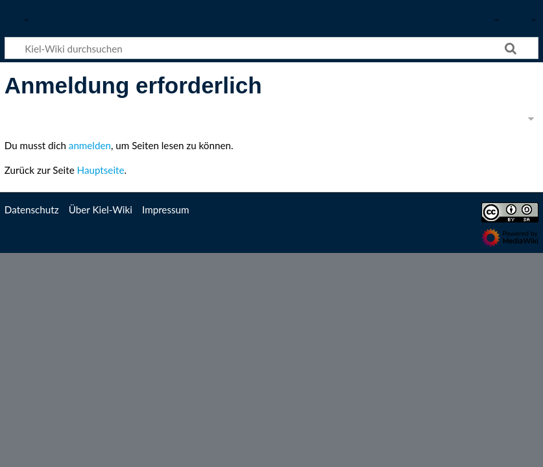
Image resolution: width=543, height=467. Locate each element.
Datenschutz (32, 209)
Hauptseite (101, 170)
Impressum (165, 209)
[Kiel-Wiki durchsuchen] (271, 48)
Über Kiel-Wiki (100, 209)
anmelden (90, 145)
